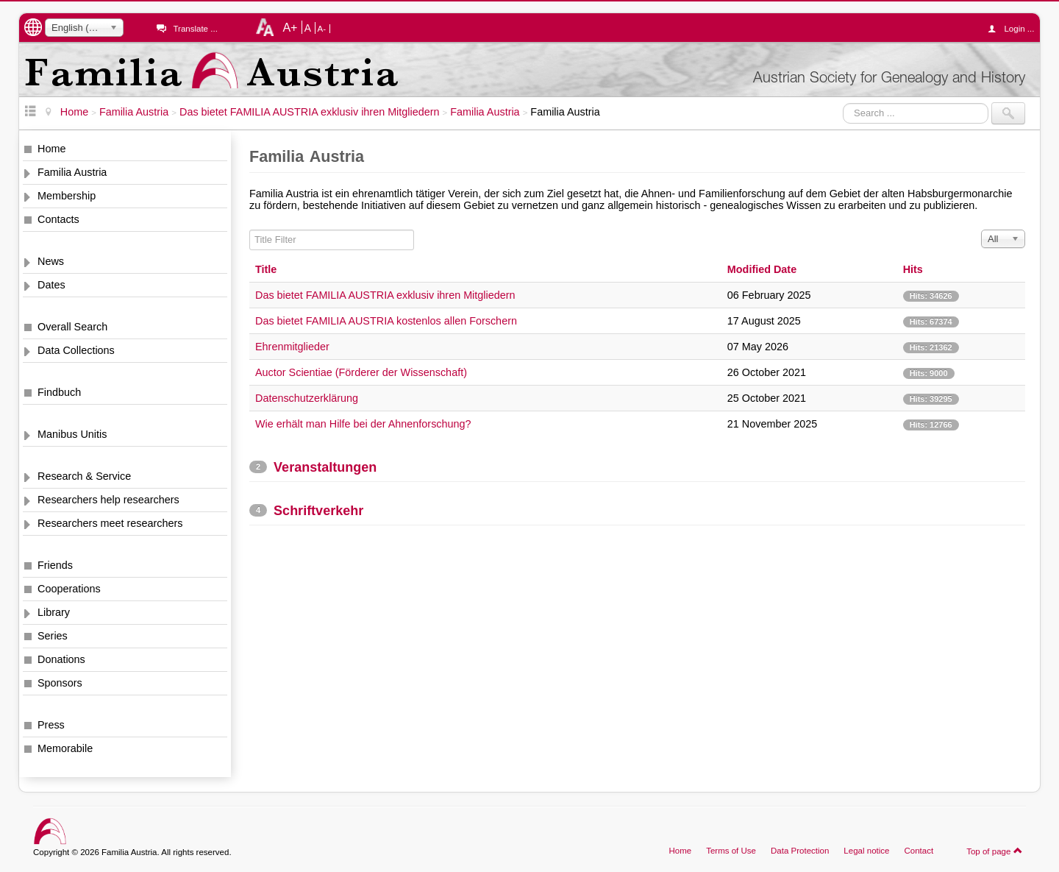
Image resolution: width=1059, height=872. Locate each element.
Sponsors (60, 683)
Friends (55, 565)
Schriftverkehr (318, 510)
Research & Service (84, 476)
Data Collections (76, 350)
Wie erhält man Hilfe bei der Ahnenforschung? (363, 424)
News (51, 261)
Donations (61, 659)
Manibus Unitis (72, 434)
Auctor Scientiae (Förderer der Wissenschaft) (361, 372)
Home (51, 149)
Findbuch (59, 392)
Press (51, 725)
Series (53, 636)
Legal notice (866, 850)
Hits (913, 269)
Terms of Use (731, 850)
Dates (51, 285)
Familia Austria (72, 172)
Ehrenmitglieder (292, 346)
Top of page (994, 851)
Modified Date (761, 269)
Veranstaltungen (325, 467)
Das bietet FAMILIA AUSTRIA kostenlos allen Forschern (386, 321)
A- (322, 28)
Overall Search (72, 327)
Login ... (1014, 28)
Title (266, 269)
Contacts (58, 219)
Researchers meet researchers (110, 523)
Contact (918, 850)
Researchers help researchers (108, 500)
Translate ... (195, 28)
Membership (67, 196)
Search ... (843, 102)
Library (54, 612)
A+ (289, 27)
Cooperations (69, 589)
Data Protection (800, 850)
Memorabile (65, 748)
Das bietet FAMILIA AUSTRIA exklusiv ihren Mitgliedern (385, 295)
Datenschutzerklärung (306, 398)
